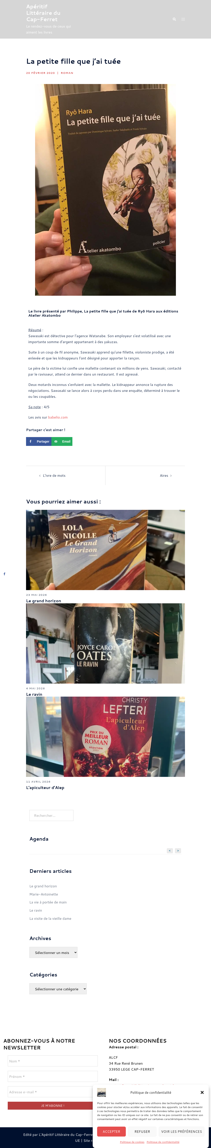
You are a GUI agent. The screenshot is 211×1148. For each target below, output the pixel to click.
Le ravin (34, 694)
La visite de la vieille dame (50, 918)
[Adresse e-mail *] (53, 1091)
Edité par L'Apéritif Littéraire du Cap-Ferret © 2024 (65, 1134)
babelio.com (58, 417)
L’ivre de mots (54, 475)
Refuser (142, 1139)
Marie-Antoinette (43, 894)
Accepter (111, 1139)
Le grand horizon (43, 601)
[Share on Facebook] (38, 441)
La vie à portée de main (48, 902)
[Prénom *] (53, 1076)
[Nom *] (53, 1060)
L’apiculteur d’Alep (45, 787)
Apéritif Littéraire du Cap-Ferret (43, 13)
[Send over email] (61, 441)
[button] (202, 1100)
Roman (67, 73)
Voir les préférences (181, 1139)
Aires (164, 475)
